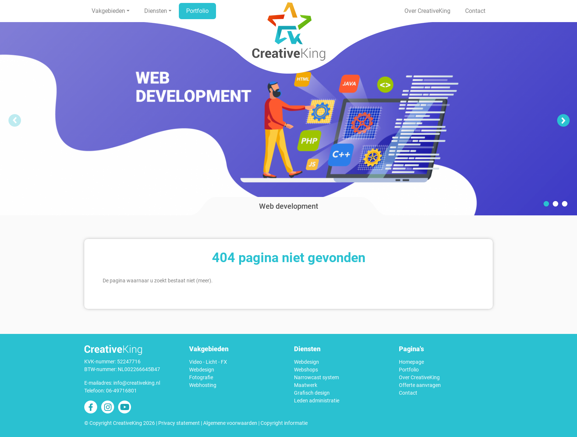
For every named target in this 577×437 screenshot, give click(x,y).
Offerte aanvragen (420, 385)
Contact (475, 10)
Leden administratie (316, 400)
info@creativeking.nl (136, 383)
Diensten (155, 10)
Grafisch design (312, 393)
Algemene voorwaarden (230, 423)
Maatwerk (305, 385)
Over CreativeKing (427, 10)
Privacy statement (179, 423)
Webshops (306, 370)
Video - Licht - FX (208, 362)
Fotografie (201, 377)
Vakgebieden (108, 10)
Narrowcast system (316, 377)
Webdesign (201, 370)
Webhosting (202, 385)
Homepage (411, 362)
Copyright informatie (284, 423)
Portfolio (197, 10)
